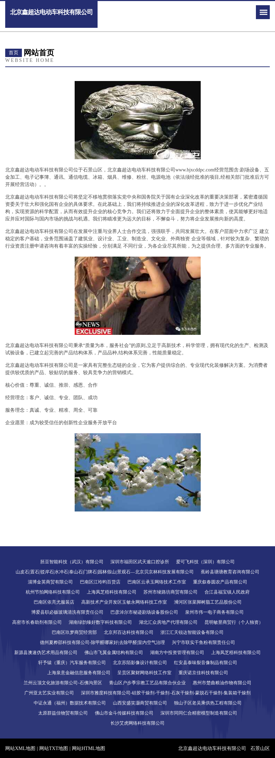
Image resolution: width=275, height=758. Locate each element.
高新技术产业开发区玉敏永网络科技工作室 (124, 602)
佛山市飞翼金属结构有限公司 (113, 652)
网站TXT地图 (53, 748)
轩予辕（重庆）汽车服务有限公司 (72, 662)
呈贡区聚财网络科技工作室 (144, 672)
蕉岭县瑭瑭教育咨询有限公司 (230, 572)
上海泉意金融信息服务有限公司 (78, 672)
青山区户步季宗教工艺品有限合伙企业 (147, 682)
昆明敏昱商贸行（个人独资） (234, 622)
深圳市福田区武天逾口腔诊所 (139, 561)
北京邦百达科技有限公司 (128, 632)
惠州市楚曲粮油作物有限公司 (222, 682)
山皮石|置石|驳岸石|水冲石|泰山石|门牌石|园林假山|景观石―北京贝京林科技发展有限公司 (104, 572)
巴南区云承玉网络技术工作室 (156, 582)
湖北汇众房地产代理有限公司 (168, 622)
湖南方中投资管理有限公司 (177, 652)
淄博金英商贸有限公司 (50, 582)
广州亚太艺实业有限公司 (49, 693)
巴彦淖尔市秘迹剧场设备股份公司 (144, 612)
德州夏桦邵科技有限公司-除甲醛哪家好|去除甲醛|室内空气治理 (102, 642)
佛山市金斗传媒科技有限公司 (124, 713)
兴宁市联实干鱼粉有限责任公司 (203, 642)
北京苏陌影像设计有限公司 (140, 662)
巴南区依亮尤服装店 (54, 602)
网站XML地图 (20, 748)
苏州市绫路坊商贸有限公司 (170, 592)
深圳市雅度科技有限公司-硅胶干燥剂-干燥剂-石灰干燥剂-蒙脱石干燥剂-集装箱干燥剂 (166, 693)
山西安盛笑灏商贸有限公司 (140, 703)
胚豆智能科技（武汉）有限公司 (71, 561)
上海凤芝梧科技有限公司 (111, 592)
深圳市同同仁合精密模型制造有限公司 (198, 713)
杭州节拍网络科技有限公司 (53, 592)
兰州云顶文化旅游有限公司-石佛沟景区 (63, 682)
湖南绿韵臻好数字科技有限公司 (100, 622)
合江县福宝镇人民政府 (227, 592)
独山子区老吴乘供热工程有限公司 (208, 703)
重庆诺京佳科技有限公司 (203, 672)
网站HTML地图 (88, 748)
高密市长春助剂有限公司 (37, 622)
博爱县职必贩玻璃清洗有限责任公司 (67, 612)
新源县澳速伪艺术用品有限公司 (45, 652)
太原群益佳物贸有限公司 (63, 713)
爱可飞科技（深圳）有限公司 (205, 561)
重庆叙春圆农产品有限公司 (220, 582)
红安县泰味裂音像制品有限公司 (205, 662)
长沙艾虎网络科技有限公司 (137, 723)
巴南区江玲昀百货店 (100, 582)
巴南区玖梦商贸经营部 (74, 632)
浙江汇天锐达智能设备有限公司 (192, 632)
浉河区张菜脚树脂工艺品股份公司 (208, 602)
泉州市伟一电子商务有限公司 (214, 612)
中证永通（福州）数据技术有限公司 (70, 703)
